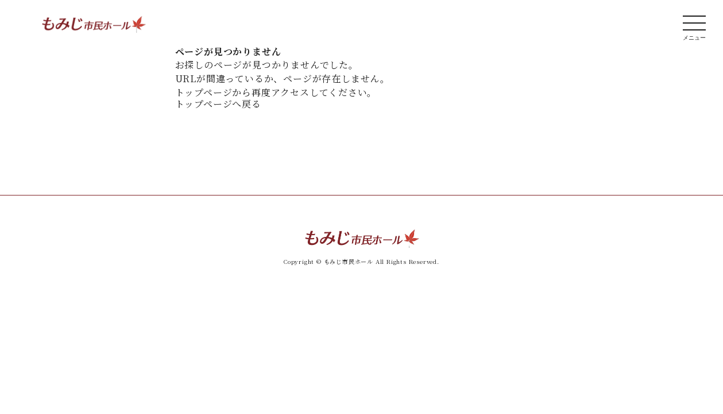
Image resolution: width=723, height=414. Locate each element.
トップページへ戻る (218, 103)
